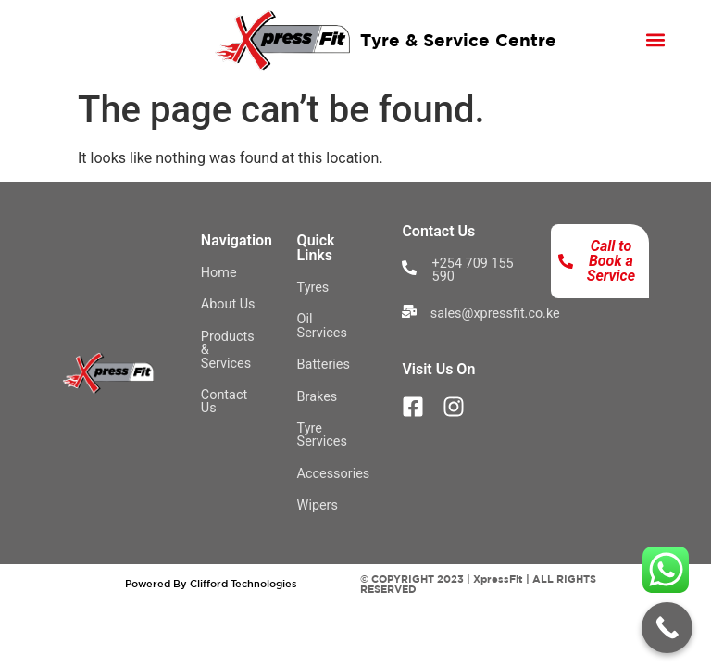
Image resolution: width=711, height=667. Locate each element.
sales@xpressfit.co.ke (495, 313)
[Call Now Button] (667, 627)
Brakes (317, 397)
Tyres (313, 288)
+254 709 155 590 (473, 270)
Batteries (323, 364)
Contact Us (224, 401)
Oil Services (322, 325)
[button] (655, 39)
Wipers (317, 505)
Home (219, 273)
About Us (228, 304)
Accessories (333, 474)
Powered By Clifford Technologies (211, 583)
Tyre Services (322, 435)
